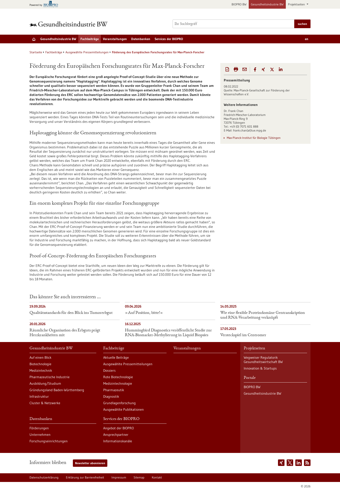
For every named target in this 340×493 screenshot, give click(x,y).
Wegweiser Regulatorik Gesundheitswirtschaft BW (263, 359)
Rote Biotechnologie (118, 377)
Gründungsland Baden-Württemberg (56, 390)
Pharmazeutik (113, 390)
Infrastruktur (39, 396)
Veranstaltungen (115, 39)
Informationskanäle (117, 441)
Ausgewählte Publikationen (123, 409)
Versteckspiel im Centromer (243, 335)
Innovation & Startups (260, 368)
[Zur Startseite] (69, 24)
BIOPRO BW (239, 4)
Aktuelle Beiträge (116, 357)
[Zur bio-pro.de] (44, 4)
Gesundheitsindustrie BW (267, 4)
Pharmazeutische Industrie (49, 377)
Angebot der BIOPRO (118, 428)
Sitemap (139, 477)
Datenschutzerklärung (44, 477)
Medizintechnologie (117, 383)
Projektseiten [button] (297, 4)
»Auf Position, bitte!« (144, 313)
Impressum (118, 477)
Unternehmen (40, 434)
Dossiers (109, 370)
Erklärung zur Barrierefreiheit (85, 477)
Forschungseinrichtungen (48, 441)
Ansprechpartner (115, 434)
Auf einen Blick (40, 357)
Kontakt (157, 477)
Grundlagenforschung (119, 403)
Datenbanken (140, 39)
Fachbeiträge (89, 39)
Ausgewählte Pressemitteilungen (87, 52)
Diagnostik (111, 396)
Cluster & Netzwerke (44, 403)
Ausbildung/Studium (45, 383)
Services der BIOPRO (169, 39)
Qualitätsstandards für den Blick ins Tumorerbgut (71, 313)
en (306, 39)
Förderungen (39, 428)
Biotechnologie (40, 364)
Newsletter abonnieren (90, 463)
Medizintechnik (40, 370)
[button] (255, 69)
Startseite (35, 52)
